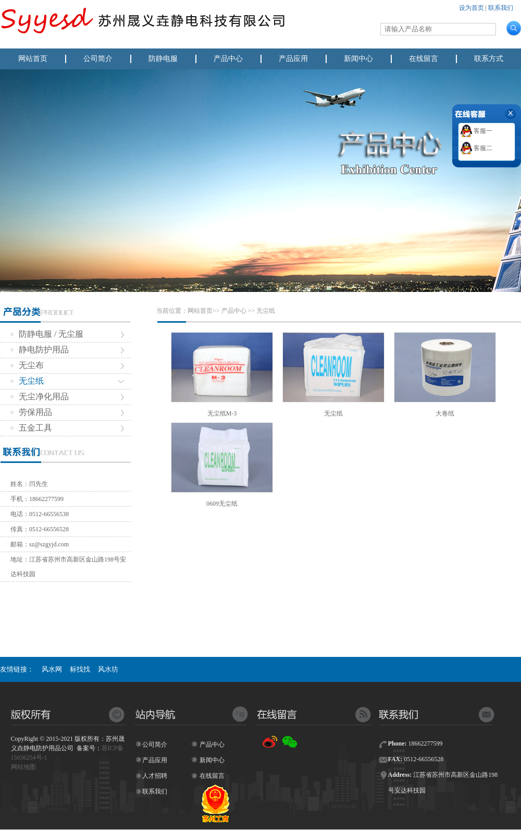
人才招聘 (154, 775)
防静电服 (163, 59)
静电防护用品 (39, 349)
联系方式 (488, 59)
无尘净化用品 (39, 396)
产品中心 (228, 59)
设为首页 (471, 7)
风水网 (52, 669)
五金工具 (31, 427)
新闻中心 (358, 59)
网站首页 (32, 59)
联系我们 (500, 7)
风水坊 (108, 669)
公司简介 (98, 59)
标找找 (80, 669)
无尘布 (27, 365)
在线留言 (423, 59)
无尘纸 (27, 380)
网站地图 (23, 767)
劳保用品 (31, 412)
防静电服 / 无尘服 (46, 333)
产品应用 (293, 59)
